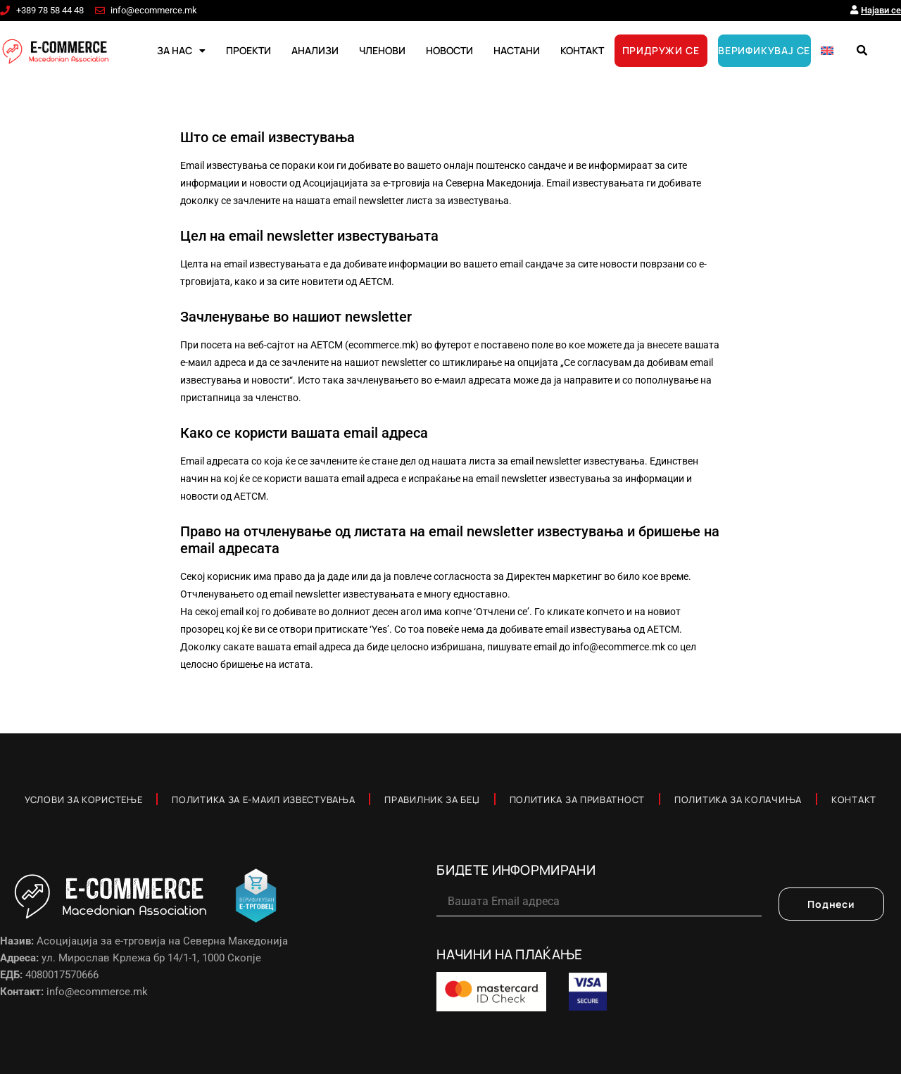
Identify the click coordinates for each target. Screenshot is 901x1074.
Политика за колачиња (738, 799)
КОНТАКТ (582, 50)
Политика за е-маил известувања (263, 799)
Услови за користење (83, 799)
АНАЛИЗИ (315, 50)
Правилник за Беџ (431, 799)
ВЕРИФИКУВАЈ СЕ (764, 50)
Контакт (853, 799)
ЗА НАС (181, 51)
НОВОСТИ (449, 50)
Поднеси (831, 904)
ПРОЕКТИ (248, 50)
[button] (861, 50)
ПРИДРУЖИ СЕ (661, 50)
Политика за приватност (577, 799)
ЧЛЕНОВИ (382, 50)
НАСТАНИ (516, 50)
